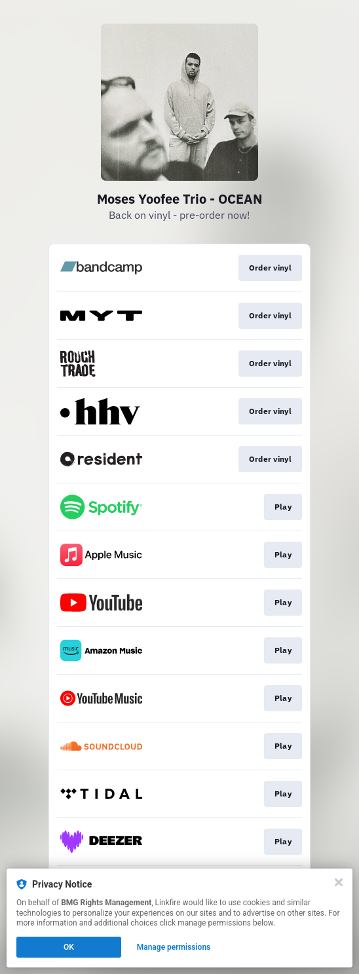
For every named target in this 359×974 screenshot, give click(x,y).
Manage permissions (174, 947)
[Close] (338, 882)
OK (69, 947)
